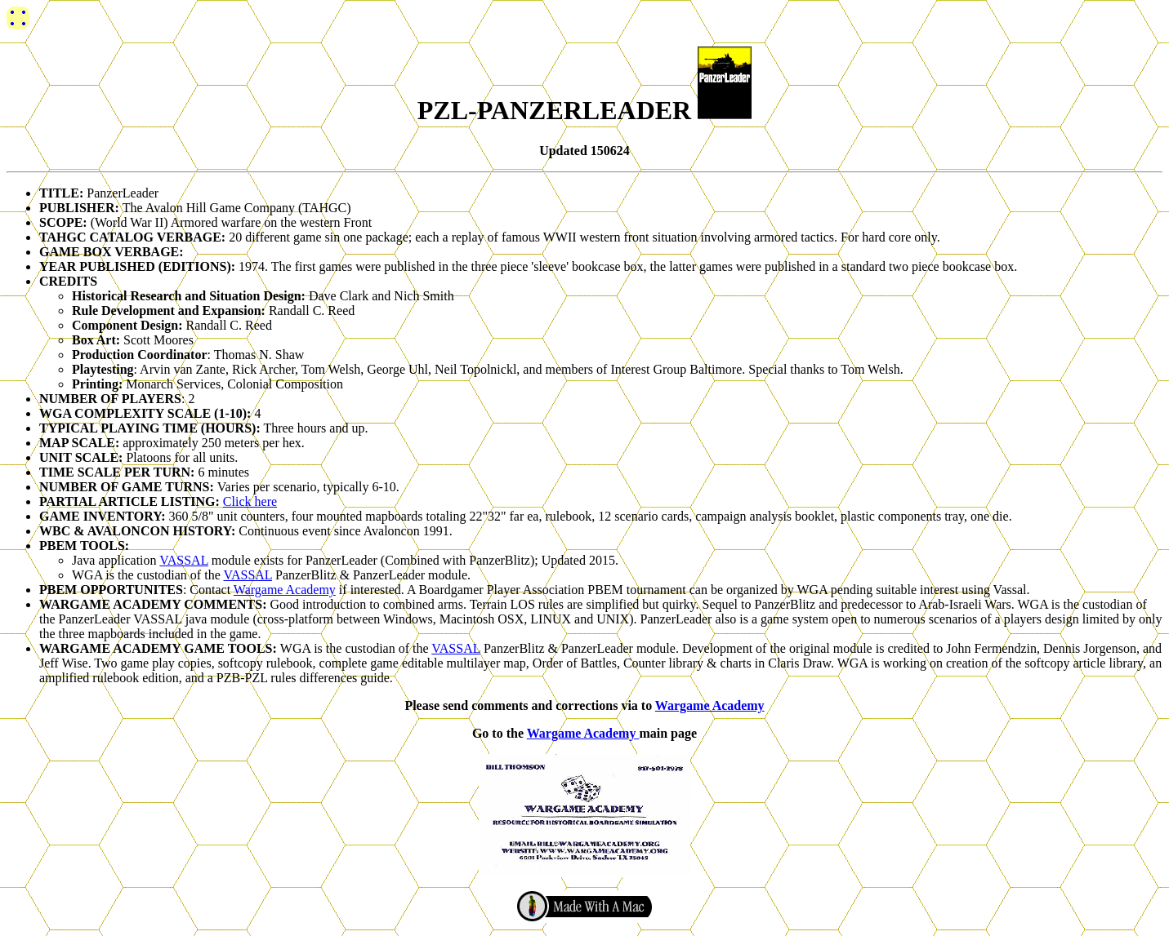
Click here (250, 501)
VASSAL (183, 560)
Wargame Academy (285, 590)
